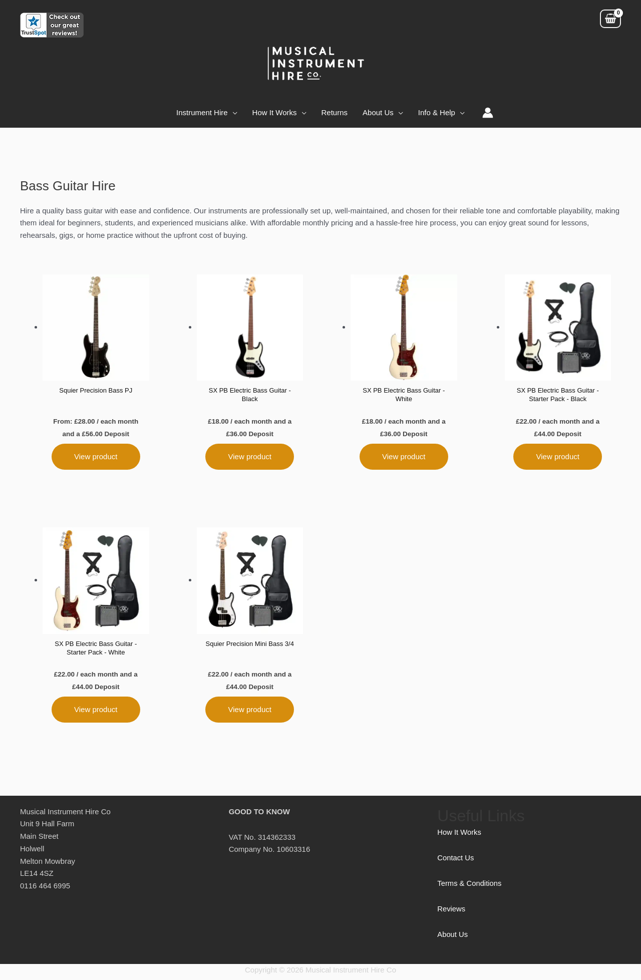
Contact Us (455, 861)
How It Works (459, 835)
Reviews (451, 912)
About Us (452, 937)
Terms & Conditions (469, 886)
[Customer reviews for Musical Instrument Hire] (52, 24)
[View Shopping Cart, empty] (610, 19)
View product (95, 457)
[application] (232, 113)
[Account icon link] (487, 112)
